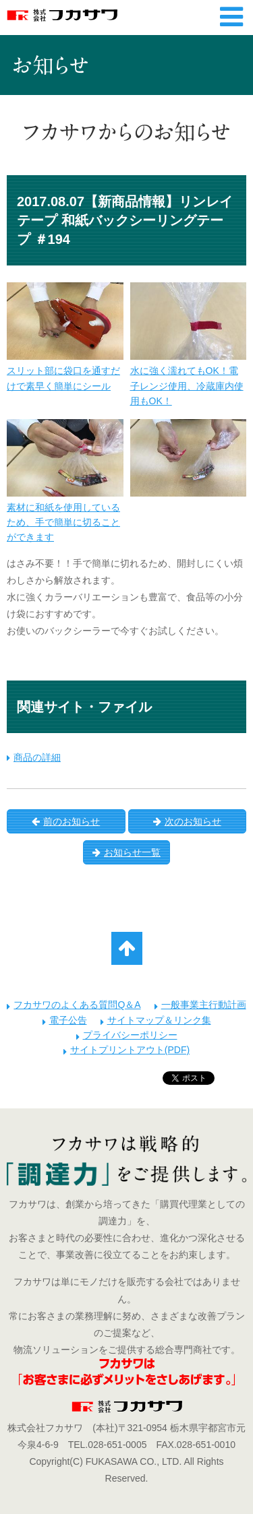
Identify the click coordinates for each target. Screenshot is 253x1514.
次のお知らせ (187, 821)
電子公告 (68, 1020)
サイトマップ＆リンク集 (159, 1020)
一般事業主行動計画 (203, 1004)
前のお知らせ (66, 821)
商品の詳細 (37, 757)
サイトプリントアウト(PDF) (130, 1049)
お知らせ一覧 (126, 852)
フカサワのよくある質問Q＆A (76, 1004)
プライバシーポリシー (130, 1035)
